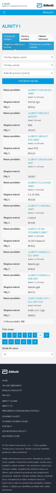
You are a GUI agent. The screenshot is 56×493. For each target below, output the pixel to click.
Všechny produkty (25, 36)
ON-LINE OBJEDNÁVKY (12, 384)
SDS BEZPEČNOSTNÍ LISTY (14, 429)
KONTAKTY (7, 424)
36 (35, 340)
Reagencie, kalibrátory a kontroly (14, 44)
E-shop (14, 5)
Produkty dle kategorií (9, 36)
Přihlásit (48, 12)
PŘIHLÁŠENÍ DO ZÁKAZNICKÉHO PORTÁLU (20, 409)
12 (5, 340)
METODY (6, 393)
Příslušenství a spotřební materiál (40, 44)
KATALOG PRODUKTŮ (12, 389)
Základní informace (43, 36)
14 (17, 340)
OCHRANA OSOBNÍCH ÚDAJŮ (15, 420)
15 (23, 340)
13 (11, 340)
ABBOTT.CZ (7, 404)
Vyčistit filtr (28, 79)
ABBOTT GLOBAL (10, 399)
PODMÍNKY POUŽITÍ (11, 415)
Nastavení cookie (11, 434)
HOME (5, 379)
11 (46, 333)
